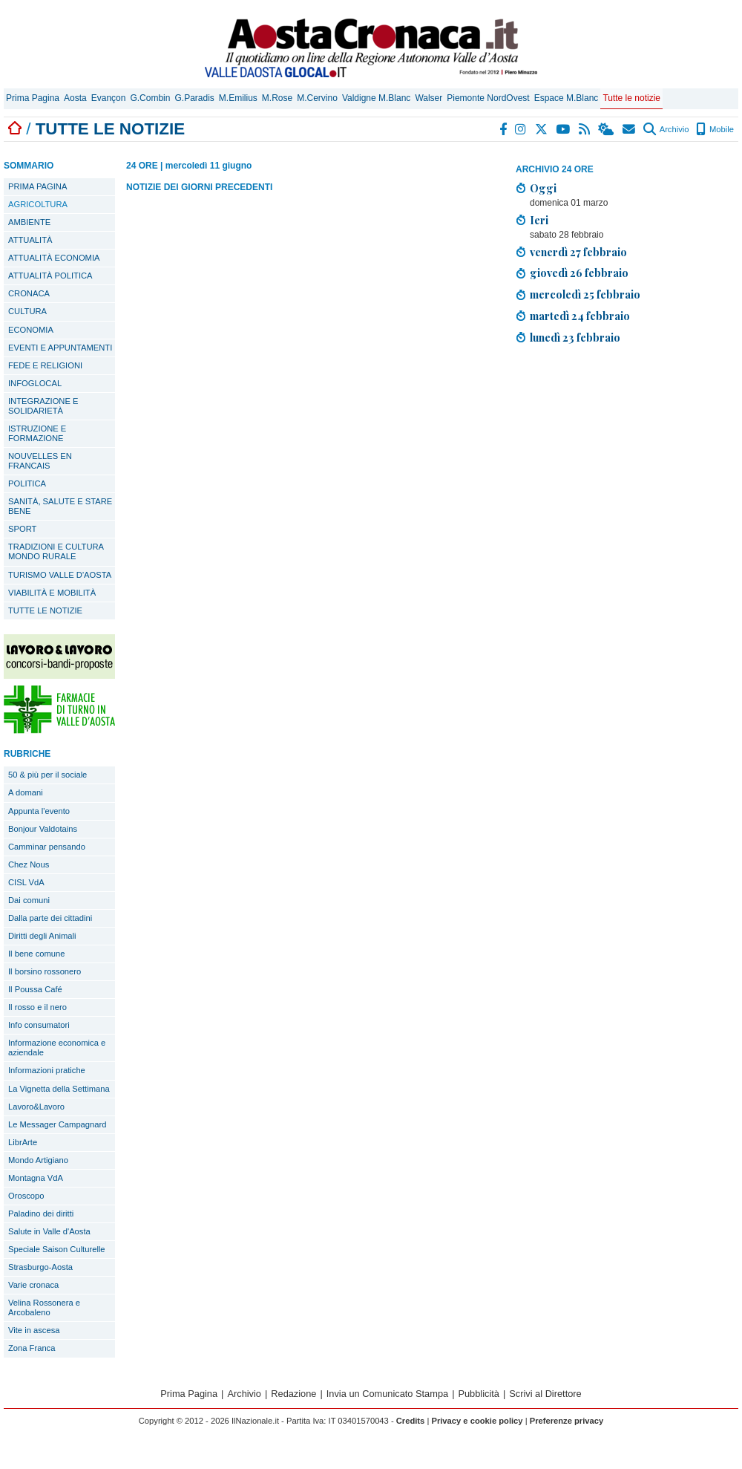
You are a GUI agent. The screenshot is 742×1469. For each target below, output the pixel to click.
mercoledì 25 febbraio (585, 294)
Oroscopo (26, 1195)
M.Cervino (317, 98)
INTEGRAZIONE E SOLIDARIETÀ (43, 406)
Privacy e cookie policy (476, 1420)
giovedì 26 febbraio (579, 272)
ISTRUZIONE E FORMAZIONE (37, 433)
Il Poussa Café (35, 989)
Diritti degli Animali (42, 935)
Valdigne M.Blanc (376, 98)
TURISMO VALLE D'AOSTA (59, 574)
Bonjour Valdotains (42, 828)
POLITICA (27, 483)
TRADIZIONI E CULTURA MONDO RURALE (56, 551)
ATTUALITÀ (30, 239)
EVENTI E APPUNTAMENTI (60, 347)
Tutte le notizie (631, 98)
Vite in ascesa (33, 1330)
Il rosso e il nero (37, 1007)
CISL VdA (26, 882)
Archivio (666, 129)
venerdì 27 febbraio (578, 251)
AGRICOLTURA (38, 204)
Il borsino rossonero (44, 971)
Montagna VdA (35, 1177)
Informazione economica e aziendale (56, 1047)
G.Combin (150, 98)
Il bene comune (36, 953)
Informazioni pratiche (46, 1070)
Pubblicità (478, 1393)
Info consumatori (39, 1024)
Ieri (539, 219)
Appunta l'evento (39, 811)
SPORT (22, 528)
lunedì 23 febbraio (575, 337)
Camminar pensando (46, 846)
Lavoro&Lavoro (36, 1106)
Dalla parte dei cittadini (50, 917)
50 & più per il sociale (47, 774)
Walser (428, 98)
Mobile (715, 129)
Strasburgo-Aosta (40, 1267)
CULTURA (27, 311)
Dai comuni (29, 900)
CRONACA (29, 293)
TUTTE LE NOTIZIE (45, 610)
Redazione (293, 1393)
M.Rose (277, 98)
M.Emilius (238, 98)
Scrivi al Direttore (545, 1393)
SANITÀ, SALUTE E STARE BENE (60, 506)
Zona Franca (31, 1347)
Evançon (108, 98)
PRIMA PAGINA (37, 186)
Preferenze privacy (567, 1420)
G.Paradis (194, 98)
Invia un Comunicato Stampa (387, 1393)
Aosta (75, 98)
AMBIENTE (29, 222)
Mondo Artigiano (38, 1160)
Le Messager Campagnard (57, 1124)
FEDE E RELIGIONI (45, 365)
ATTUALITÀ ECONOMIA (54, 257)
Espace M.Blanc (566, 98)
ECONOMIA (30, 329)
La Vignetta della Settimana (59, 1088)
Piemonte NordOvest (488, 98)
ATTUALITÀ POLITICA (50, 275)
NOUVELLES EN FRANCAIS (40, 461)
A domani (25, 792)
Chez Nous (28, 864)
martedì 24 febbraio (580, 315)
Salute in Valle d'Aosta (49, 1231)
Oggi (543, 187)
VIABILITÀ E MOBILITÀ (52, 592)
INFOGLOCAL (35, 383)
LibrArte (22, 1142)
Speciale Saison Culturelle (56, 1249)
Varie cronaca (33, 1284)
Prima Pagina (32, 98)
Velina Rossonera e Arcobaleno (44, 1307)
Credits (410, 1420)
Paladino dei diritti (40, 1213)
